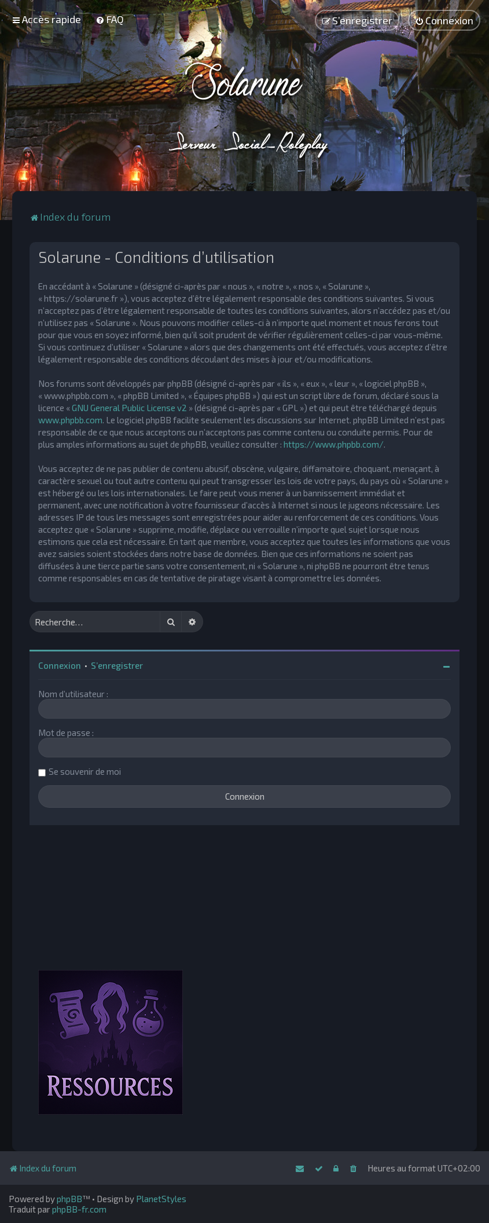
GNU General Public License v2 (129, 407)
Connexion (59, 665)
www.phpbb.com (70, 420)
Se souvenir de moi (85, 771)
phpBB (69, 1198)
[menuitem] (110, 19)
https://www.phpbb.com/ (334, 444)
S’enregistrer (117, 665)
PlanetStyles (161, 1198)
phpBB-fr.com (79, 1209)
